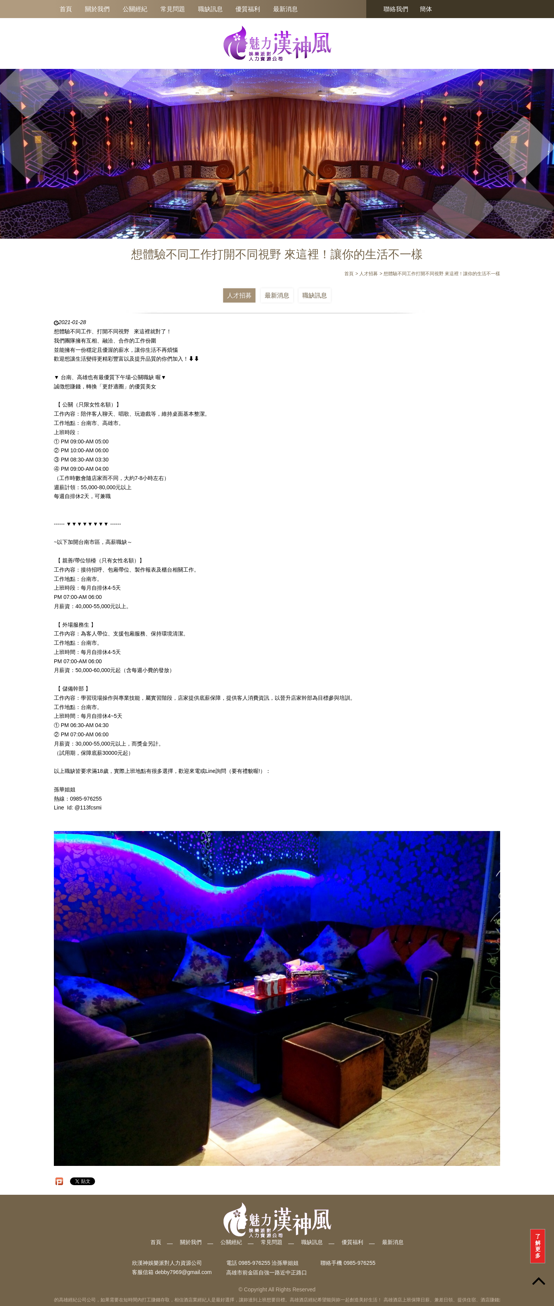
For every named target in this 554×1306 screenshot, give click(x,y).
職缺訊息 (210, 9)
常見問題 (172, 9)
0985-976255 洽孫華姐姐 (269, 1263)
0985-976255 (359, 1263)
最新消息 (285, 9)
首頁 (66, 9)
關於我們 (97, 9)
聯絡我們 (396, 9)
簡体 (426, 9)
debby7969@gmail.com (183, 1272)
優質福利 (247, 9)
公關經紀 (135, 9)
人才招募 (239, 295)
